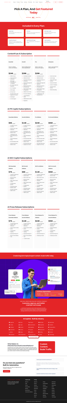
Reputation (42, 327)
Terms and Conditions (29, 391)
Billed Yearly (38, 17)
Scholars (53, 391)
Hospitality (32, 327)
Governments (32, 324)
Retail (41, 334)
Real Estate (52, 322)
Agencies (12, 322)
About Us (26, 381)
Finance (31, 322)
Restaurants (42, 329)
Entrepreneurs (22, 334)
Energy (21, 332)
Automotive (12, 329)
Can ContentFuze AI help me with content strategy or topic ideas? (50, 369)
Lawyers (31, 329)
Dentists (21, 327)
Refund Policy (27, 390)
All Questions (6, 371)
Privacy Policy (27, 386)
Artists (11, 324)
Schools (51, 332)
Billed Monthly (28, 17)
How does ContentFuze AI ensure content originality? (48, 373)
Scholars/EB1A (52, 327)
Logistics (31, 332)
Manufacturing (32, 334)
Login (26, 383)
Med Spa (41, 322)
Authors (11, 332)
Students (51, 324)
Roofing (41, 332)
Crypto (21, 324)
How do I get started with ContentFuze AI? (46, 359)
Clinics (21, 322)
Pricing (26, 385)
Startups (51, 329)
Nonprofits (42, 324)
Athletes (12, 327)
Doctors (21, 329)
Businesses (12, 334)
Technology (52, 334)
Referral (26, 388)
